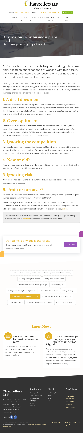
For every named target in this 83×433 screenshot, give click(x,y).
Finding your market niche (54, 279)
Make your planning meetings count (22, 291)
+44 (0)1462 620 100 (22, 12)
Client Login (66, 19)
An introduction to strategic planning (26, 273)
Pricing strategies (68, 291)
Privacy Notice (74, 425)
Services (33, 18)
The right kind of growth (65, 302)
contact (26, 219)
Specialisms (42, 18)
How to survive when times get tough (33, 285)
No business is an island (49, 291)
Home (14, 17)
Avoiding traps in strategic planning (57, 273)
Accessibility (56, 422)
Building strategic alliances (29, 279)
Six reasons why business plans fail (25, 296)
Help (74, 422)
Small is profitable (16, 302)
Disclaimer (67, 422)
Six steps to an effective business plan (57, 296)
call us (64, 209)
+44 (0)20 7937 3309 (48, 12)
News (58, 17)
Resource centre (50, 19)
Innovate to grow (57, 285)
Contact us (67, 12)
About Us (24, 18)
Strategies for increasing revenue (39, 302)
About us (69, 393)
